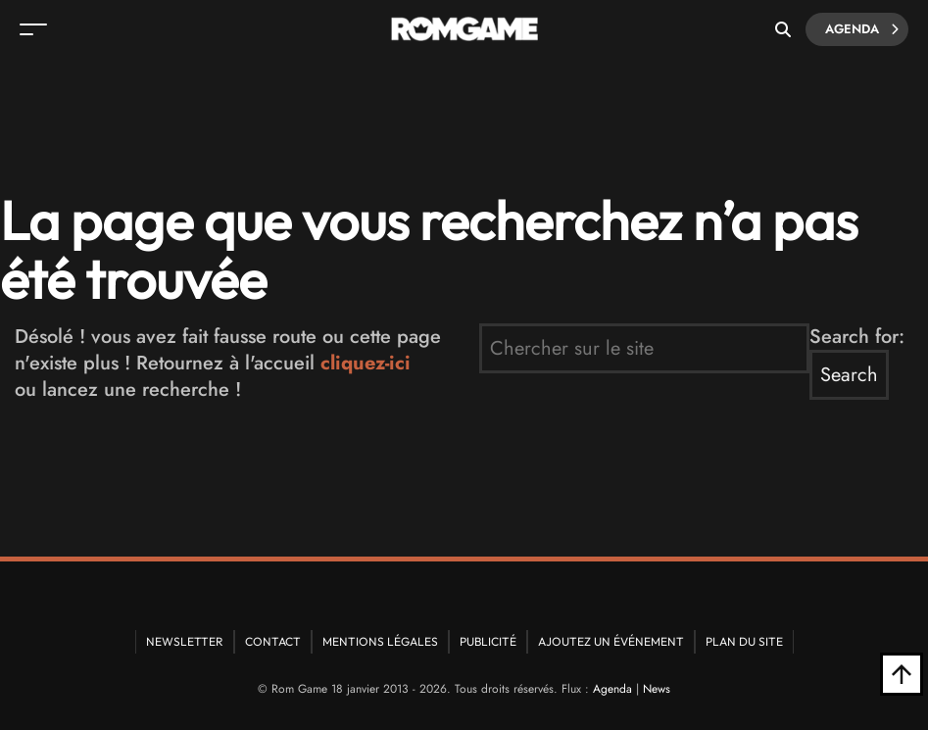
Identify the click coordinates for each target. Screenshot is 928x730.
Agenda (862, 29)
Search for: (856, 336)
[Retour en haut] (901, 674)
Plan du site (744, 641)
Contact (273, 641)
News (656, 689)
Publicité (488, 641)
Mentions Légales (380, 641)
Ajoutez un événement (611, 641)
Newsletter (184, 641)
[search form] (644, 348)
